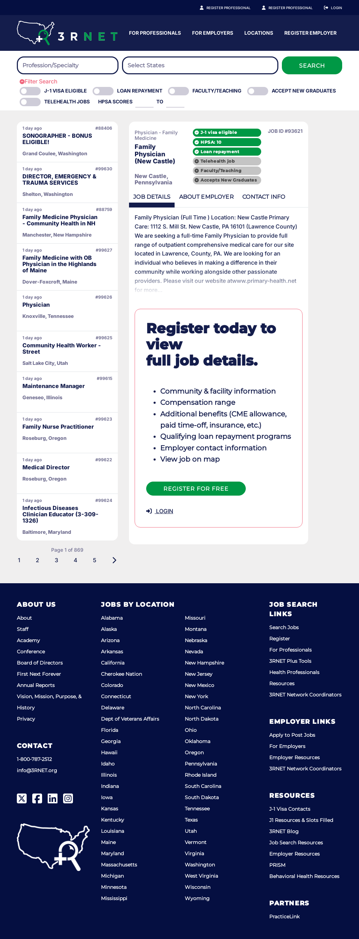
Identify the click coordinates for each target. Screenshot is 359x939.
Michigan (112, 876)
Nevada (194, 651)
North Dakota (201, 719)
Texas (191, 820)
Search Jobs (284, 627)
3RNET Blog (284, 831)
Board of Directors (40, 663)
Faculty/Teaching (217, 91)
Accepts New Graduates (264, 179)
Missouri (195, 618)
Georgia (111, 741)
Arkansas (112, 651)
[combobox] (67, 65)
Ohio (191, 730)
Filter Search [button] (38, 81)
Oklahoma (197, 741)
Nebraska (196, 640)
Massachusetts (119, 865)
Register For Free (196, 454)
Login (336, 8)
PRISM (277, 865)
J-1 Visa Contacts (289, 809)
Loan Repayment (139, 91)
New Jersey (198, 674)
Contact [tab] (270, 196)
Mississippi (114, 898)
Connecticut (116, 696)
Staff (22, 629)
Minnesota (114, 887)
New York (196, 696)
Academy (28, 640)
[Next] (114, 560)
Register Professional (236, 8)
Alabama (112, 618)
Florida (109, 730)
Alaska (109, 629)
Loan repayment (255, 150)
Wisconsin (197, 887)
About (24, 618)
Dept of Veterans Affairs (130, 719)
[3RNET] (67, 33)
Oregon (194, 752)
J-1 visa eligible (254, 131)
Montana (195, 629)
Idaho (108, 764)
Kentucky (112, 820)
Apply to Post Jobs (292, 735)
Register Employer (294, 8)
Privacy (26, 719)
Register (279, 638)
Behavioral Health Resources (304, 876)
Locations (327, 33)
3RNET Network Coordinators (305, 695)
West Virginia (201, 876)
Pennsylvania (201, 764)
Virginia (194, 853)
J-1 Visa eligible (65, 91)
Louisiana (112, 831)
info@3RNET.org (37, 770)
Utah (191, 831)
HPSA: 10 (246, 140)
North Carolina (203, 708)
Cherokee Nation (121, 674)
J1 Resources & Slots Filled (301, 820)
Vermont (195, 842)
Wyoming (197, 898)
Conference (31, 651)
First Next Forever (39, 674)
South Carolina (203, 786)
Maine (108, 842)
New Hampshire (204, 663)
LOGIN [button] (159, 476)
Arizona (110, 640)
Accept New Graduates (304, 91)
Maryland (112, 853)
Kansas (109, 808)
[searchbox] (61, 65)
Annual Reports (36, 685)
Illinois (109, 775)
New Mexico (199, 685)
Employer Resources (294, 757)
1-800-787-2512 (34, 759)
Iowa (107, 797)
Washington (200, 865)
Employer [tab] (210, 196)
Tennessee (197, 808)
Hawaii (109, 752)
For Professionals (224, 33)
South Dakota (202, 797)
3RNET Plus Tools (290, 661)
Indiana (110, 786)
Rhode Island (200, 775)
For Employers (281, 33)
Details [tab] (153, 196)
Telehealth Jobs (67, 101)
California (112, 663)
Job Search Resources (296, 842)
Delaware (112, 708)
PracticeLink (284, 916)
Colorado (112, 685)
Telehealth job (253, 160)
